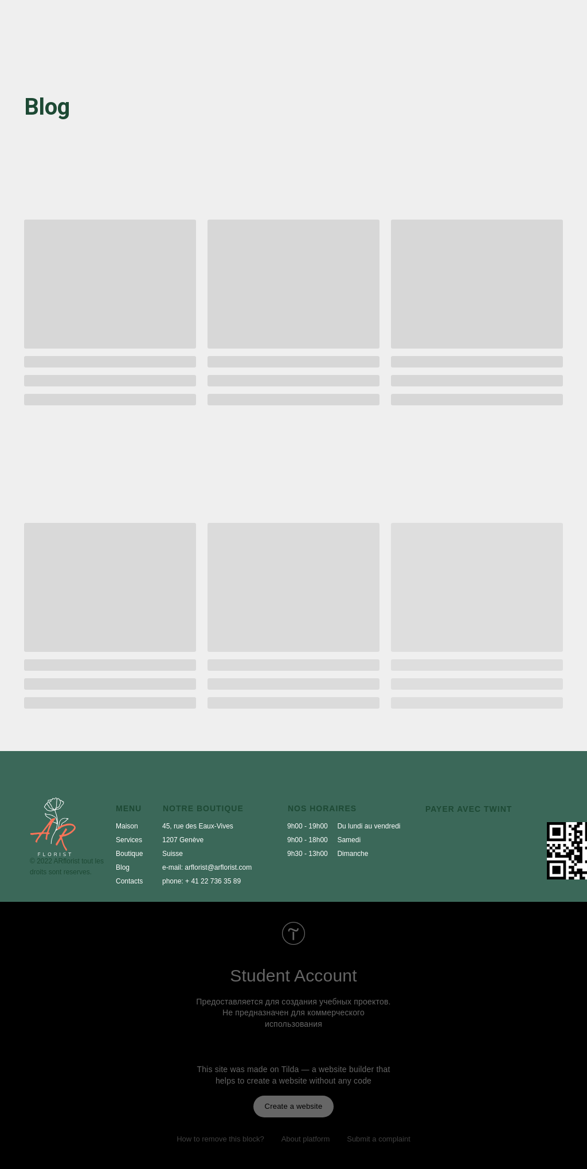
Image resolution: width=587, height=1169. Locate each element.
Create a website (294, 1106)
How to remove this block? (220, 1139)
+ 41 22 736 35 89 (213, 881)
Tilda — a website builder (327, 1069)
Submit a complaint (378, 1139)
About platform (305, 1139)
